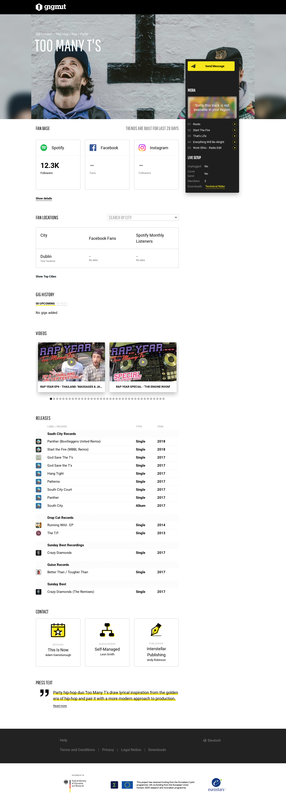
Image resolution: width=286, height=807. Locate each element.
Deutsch (214, 740)
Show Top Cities (46, 276)
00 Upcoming (45, 304)
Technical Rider (215, 186)
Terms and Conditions (77, 750)
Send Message (215, 66)
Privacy (108, 750)
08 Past (62, 304)
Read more (60, 706)
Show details (44, 198)
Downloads (157, 750)
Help (63, 740)
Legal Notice (131, 750)
